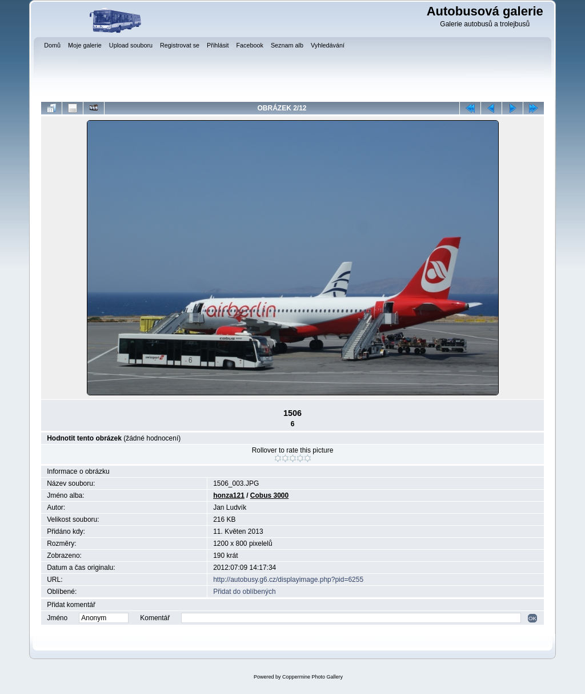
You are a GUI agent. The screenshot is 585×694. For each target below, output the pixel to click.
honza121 (229, 495)
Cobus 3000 (269, 495)
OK (532, 618)
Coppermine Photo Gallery (312, 677)
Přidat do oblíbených (244, 592)
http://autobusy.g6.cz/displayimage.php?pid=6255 (288, 580)
